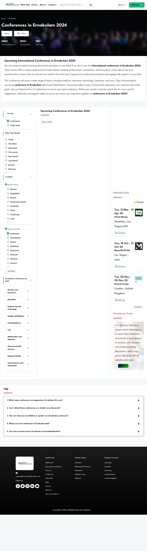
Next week (11, 147)
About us (43, 5)
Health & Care (80, 474)
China (11, 209)
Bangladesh (13, 193)
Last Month (11, 160)
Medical (78, 478)
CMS (92, 510)
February (10, 168)
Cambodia (13, 205)
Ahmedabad (13, 237)
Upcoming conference (53, 467)
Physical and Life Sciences (14, 347)
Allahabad (13, 245)
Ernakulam (12, 18)
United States (110, 474)
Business (78, 463)
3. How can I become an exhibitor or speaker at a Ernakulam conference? (37, 416)
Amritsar (12, 258)
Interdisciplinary (14, 323)
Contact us (53, 5)
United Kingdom (111, 478)
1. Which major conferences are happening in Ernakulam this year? (35, 400)
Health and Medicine (16, 316)
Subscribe (49, 478)
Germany (108, 470)
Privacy (48, 486)
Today (9, 139)
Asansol (12, 262)
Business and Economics (13, 291)
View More (11, 271)
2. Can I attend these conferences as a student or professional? (33, 408)
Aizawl (11, 241)
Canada (108, 467)
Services (35, 5)
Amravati (12, 254)
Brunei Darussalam (16, 201)
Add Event (123, 366)
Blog (28, 5)
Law (9, 330)
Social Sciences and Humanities (15, 364)
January (10, 164)
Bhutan (11, 197)
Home (23, 5)
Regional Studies (14, 356)
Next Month (11, 156)
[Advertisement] (128, 147)
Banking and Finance (83, 467)
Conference (13, 120)
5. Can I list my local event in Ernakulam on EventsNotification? (33, 431)
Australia (108, 463)
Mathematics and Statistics (15, 338)
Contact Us (49, 474)
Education (12, 299)
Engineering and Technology (14, 308)
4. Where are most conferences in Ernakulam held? (28, 424)
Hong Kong (13, 214)
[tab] (73, 400)
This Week (11, 143)
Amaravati (13, 250)
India (10, 218)
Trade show (13, 124)
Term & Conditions (52, 494)
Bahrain (12, 188)
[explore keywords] (74, 5)
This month (11, 151)
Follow (7, 33)
